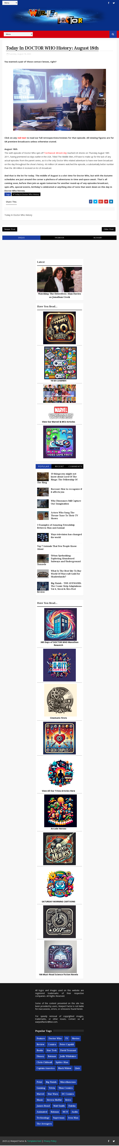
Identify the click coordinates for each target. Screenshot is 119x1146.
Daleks (72, 1106)
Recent (59, 467)
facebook (59, 238)
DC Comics (68, 1094)
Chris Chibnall (44, 1062)
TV (66, 1039)
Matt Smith (59, 1106)
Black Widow (64, 1068)
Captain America (45, 1068)
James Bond (43, 1106)
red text (22, 138)
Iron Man (73, 1118)
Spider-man (62, 1062)
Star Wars (53, 1094)
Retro (68, 1100)
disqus (21, 238)
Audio (75, 1112)
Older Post (109, 229)
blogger (98, 238)
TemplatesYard (34, 1141)
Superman (59, 1118)
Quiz (77, 1068)
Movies (75, 1039)
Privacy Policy (50, 1141)
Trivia (52, 1088)
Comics (52, 1045)
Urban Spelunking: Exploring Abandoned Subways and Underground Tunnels (59, 560)
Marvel (40, 1094)
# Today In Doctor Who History (26, 194)
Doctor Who (55, 1039)
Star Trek (52, 1051)
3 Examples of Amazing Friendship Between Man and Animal (56, 527)
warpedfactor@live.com (46, 1022)
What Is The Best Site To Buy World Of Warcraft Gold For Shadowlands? (66, 574)
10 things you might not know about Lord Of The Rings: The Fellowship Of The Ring (57, 479)
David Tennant (68, 1051)
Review (40, 1045)
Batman (52, 1056)
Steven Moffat (54, 1100)
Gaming (41, 1088)
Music (40, 1100)
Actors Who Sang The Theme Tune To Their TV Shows (64, 516)
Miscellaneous (68, 1082)
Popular (43, 467)
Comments (75, 467)
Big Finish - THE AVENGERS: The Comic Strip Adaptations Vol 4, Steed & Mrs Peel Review (59, 588)
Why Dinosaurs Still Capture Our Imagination (66, 503)
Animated (42, 1112)
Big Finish (51, 1082)
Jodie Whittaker (68, 1056)
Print (39, 1082)
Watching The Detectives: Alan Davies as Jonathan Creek (59, 296)
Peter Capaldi (67, 1045)
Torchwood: (50, 153)
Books (40, 1051)
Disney (40, 1056)
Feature (41, 1039)
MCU (65, 1112)
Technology (43, 1118)
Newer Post (9, 229)
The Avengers (44, 1124)
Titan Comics (66, 1088)
